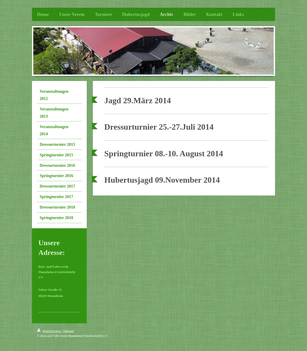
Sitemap (68, 331)
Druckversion (49, 331)
